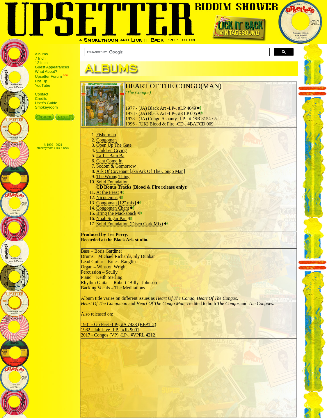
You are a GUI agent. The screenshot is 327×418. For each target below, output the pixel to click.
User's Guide (46, 103)
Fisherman (106, 134)
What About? (46, 71)
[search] (176, 52)
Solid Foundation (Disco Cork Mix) (129, 223)
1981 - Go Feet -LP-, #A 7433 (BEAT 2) (118, 324)
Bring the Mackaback (116, 213)
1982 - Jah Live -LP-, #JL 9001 (110, 329)
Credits (41, 98)
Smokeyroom (46, 107)
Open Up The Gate (113, 145)
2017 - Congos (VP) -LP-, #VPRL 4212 (118, 334)
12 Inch (41, 63)
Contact (41, 94)
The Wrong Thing (112, 176)
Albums (41, 54)
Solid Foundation (112, 181)
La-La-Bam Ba (110, 155)
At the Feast (107, 192)
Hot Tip (41, 81)
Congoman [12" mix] (116, 202)
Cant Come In (109, 160)
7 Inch (40, 58)
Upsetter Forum (48, 77)
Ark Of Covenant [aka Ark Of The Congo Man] (140, 171)
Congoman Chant (112, 208)
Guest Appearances (52, 67)
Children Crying (111, 150)
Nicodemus (107, 197)
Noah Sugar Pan (111, 218)
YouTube (42, 85)
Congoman (106, 139)
